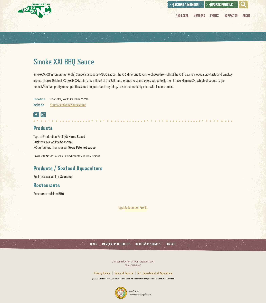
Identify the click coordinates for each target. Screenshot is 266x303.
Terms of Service (123, 273)
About (246, 15)
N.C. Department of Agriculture (155, 273)
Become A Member (186, 4)
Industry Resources (147, 244)
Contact (171, 244)
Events (214, 15)
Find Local (181, 15)
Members (199, 15)
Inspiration (231, 15)
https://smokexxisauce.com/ (68, 104)
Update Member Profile (132, 207)
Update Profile (221, 4)
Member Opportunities (116, 244)
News (93, 244)
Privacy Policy (102, 273)
